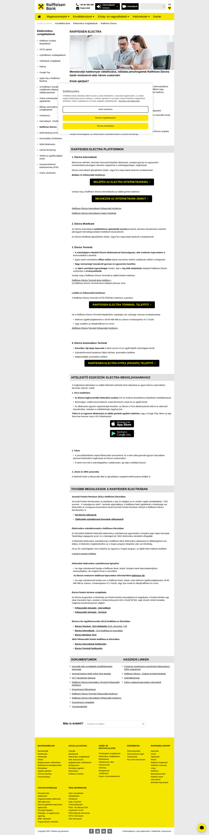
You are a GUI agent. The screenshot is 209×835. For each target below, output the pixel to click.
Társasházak (132, 757)
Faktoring (102, 768)
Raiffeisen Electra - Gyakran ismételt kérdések (145, 674)
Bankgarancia (74, 765)
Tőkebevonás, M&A (106, 762)
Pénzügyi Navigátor (45, 810)
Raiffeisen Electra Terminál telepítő (121, 304)
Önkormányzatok (133, 751)
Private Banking (44, 777)
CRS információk (75, 819)
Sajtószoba (155, 757)
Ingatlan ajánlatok (44, 771)
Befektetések (104, 759)
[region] (105, 108)
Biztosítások (42, 768)
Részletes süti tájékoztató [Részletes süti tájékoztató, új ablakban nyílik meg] (129, 101)
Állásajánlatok (74, 796)
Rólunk (153, 760)
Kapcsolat (154, 751)
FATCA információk (76, 816)
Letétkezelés (103, 773)
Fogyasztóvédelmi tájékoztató (49, 799)
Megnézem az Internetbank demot (120, 198)
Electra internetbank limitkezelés (90, 644)
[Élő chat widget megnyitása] (201, 827)
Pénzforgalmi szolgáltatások (109, 754)
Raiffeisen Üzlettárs (76, 774)
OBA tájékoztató (44, 802)
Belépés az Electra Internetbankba (120, 181)
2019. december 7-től (101, 626)
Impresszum (166, 831)
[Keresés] (151, 6)
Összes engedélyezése (105, 118)
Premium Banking (45, 774)
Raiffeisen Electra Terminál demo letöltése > (91, 280)
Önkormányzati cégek (135, 754)
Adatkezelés (42, 796)
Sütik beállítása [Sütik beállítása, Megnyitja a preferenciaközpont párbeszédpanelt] (105, 109)
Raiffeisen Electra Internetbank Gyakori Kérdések (94, 213)
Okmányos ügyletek (76, 768)
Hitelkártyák (42, 757)
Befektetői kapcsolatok (159, 782)
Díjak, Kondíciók (75, 802)
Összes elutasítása (105, 126)
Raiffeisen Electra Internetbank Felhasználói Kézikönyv (96, 208)
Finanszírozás (104, 765)
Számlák (72, 751)
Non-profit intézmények (136, 760)
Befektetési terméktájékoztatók (49, 765)
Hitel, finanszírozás (76, 760)
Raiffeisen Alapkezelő (159, 763)
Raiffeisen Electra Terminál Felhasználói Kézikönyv (95, 328)
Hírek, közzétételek (76, 793)
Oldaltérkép (155, 831)
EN (169, 4)
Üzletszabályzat (128, 831)
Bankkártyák (42, 754)
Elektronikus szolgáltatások (79, 757)
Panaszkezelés (43, 793)
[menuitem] (39, 17)
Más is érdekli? (73, 723)
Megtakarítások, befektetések (49, 763)
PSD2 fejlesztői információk (79, 813)
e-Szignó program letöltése (84, 554)
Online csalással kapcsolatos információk (142, 682)
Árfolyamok (73, 799)
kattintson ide (138, 575)
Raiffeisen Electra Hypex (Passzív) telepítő (120, 363)
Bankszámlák (43, 751)
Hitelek (40, 760)
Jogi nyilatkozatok (143, 831)
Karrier (153, 754)
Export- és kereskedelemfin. (109, 776)
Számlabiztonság (132, 678)
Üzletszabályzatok (76, 805)
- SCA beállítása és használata (99, 630)
